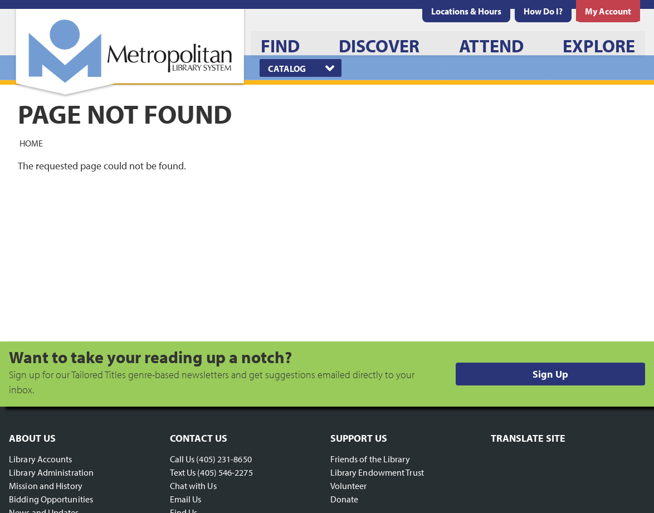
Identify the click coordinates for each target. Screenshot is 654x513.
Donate (344, 499)
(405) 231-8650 (223, 459)
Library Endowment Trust (377, 472)
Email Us (186, 499)
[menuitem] (466, 11)
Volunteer (348, 485)
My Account (608, 11)
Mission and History (45, 485)
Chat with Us (193, 485)
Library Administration (51, 472)
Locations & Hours (466, 11)
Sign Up (550, 374)
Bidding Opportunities (51, 499)
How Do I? (543, 11)
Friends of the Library (370, 459)
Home (31, 142)
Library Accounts (40, 459)
